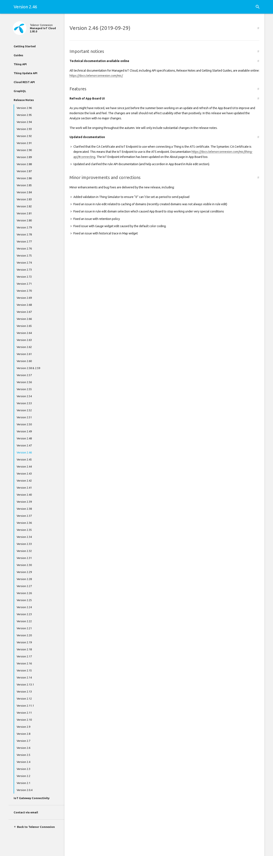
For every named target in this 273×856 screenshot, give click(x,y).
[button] (258, 7)
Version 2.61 (24, 353)
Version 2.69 (24, 297)
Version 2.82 (24, 206)
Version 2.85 (24, 185)
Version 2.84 (24, 192)
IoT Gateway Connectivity (31, 798)
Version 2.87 (24, 171)
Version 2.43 (24, 473)
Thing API (20, 64)
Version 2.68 (24, 304)
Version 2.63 (24, 339)
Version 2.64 (24, 332)
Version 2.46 (24, 452)
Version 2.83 (24, 199)
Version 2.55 (24, 389)
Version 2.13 (24, 691)
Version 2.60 (24, 360)
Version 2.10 (24, 719)
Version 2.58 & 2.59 (28, 368)
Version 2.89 (24, 157)
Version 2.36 (24, 522)
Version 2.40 (24, 494)
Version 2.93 (24, 128)
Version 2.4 (23, 761)
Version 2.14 (24, 677)
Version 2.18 (24, 649)
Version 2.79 (24, 227)
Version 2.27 (24, 586)
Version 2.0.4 (24, 789)
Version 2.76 (24, 248)
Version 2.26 (24, 593)
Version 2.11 (24, 712)
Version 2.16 (24, 663)
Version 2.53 (24, 403)
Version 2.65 (24, 325)
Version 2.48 (24, 438)
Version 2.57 (24, 375)
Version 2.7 (23, 740)
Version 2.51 (24, 417)
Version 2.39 (24, 501)
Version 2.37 (24, 515)
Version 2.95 (24, 114)
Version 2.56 (24, 382)
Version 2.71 (24, 283)
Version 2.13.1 (25, 684)
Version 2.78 (24, 234)
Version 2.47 (24, 445)
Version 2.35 (24, 529)
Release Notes (24, 99)
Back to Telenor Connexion (34, 826)
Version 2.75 (24, 255)
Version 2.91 (24, 142)
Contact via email (26, 812)
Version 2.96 (24, 107)
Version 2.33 (24, 543)
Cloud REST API (24, 82)
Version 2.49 (24, 431)
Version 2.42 (24, 480)
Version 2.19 (24, 642)
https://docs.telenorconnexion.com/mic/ (96, 75)
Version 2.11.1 (25, 705)
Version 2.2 (23, 775)
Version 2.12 (24, 698)
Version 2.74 (24, 262)
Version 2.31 (24, 557)
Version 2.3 (23, 768)
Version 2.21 (24, 628)
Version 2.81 (24, 213)
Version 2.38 (24, 508)
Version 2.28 (24, 578)
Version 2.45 (24, 459)
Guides (18, 55)
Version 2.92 (24, 135)
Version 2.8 (23, 733)
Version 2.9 (23, 726)
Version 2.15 (24, 670)
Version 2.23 (24, 614)
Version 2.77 (24, 241)
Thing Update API (25, 73)
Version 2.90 (24, 150)
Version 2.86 (24, 178)
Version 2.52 (24, 410)
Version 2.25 (24, 600)
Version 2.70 (24, 290)
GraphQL (20, 90)
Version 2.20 (24, 635)
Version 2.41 (24, 487)
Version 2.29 (24, 571)
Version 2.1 (23, 782)
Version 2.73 (24, 269)
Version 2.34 (24, 536)
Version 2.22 (24, 621)
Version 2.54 (24, 396)
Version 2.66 (24, 318)
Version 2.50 (24, 424)
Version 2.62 (24, 346)
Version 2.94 (24, 121)
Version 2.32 (24, 550)
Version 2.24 (24, 607)
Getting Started (25, 46)
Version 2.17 (24, 656)
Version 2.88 (24, 164)
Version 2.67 (24, 311)
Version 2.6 (23, 747)
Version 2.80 (24, 220)
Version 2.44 (24, 466)
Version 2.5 (23, 754)
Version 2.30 (24, 564)
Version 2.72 (24, 276)
